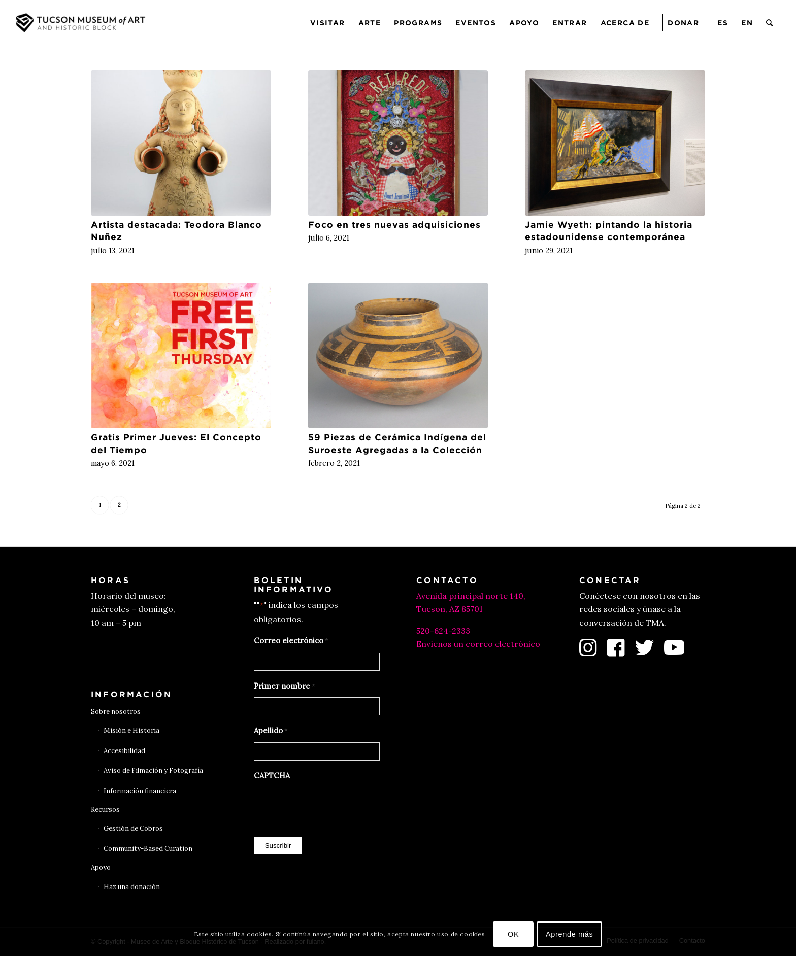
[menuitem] (328, 23)
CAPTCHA (272, 775)
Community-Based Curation (148, 848)
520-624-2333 (443, 631)
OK (513, 934)
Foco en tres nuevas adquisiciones (394, 224)
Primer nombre (284, 686)
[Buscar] (769, 23)
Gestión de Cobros (133, 828)
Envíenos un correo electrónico (478, 644)
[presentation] (331, 806)
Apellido (271, 731)
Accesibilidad (124, 750)
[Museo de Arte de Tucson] (82, 23)
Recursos (105, 809)
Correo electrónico (291, 641)
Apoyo (101, 867)
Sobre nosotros (116, 711)
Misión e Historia (131, 730)
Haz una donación (132, 886)
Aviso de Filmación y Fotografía (153, 770)
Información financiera (140, 791)
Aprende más (569, 934)
